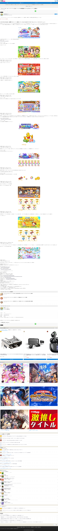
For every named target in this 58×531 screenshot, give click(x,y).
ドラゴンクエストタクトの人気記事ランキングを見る (6, 462)
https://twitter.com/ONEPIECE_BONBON (6, 269)
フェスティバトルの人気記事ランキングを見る (5, 465)
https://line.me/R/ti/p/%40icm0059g (5, 267)
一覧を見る (56, 362)
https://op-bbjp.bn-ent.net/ (8, 277)
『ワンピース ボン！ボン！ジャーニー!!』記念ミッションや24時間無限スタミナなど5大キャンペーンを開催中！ (31, 4)
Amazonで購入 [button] (11, 359)
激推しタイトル (30, 6)
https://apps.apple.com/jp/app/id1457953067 (8, 275)
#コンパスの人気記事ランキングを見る (4, 451)
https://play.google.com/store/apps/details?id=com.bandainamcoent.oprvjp (13, 276)
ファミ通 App (2, 1)
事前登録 (27, 6)
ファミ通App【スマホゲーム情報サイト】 (9, 4)
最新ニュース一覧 (17, 4)
